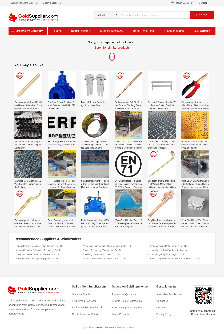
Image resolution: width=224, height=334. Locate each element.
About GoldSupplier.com (169, 294)
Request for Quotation (124, 294)
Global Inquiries (174, 30)
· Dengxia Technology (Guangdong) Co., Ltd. (102, 250)
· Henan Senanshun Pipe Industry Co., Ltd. (168, 250)
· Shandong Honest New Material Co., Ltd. (101, 254)
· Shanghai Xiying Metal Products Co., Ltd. (167, 246)
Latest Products (120, 314)
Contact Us (162, 301)
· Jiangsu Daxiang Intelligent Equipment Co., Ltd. (37, 258)
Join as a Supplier (81, 294)
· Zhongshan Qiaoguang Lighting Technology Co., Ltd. (106, 246)
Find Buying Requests (84, 301)
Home (58, 30)
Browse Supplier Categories (127, 307)
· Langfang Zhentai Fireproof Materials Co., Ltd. (103, 258)
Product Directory (80, 30)
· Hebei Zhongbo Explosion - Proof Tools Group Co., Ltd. (174, 258)
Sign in (46, 3)
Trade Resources (143, 30)
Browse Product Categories (127, 301)
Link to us (161, 307)
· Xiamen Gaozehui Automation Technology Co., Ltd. (38, 250)
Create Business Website (85, 314)
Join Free (56, 3)
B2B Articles (202, 30)
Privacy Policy (163, 314)
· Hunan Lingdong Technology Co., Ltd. (166, 254)
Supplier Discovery (111, 30)
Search (201, 15)
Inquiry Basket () (184, 3)
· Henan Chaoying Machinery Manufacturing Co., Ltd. (39, 246)
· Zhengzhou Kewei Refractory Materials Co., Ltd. (37, 254)
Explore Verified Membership (87, 307)
